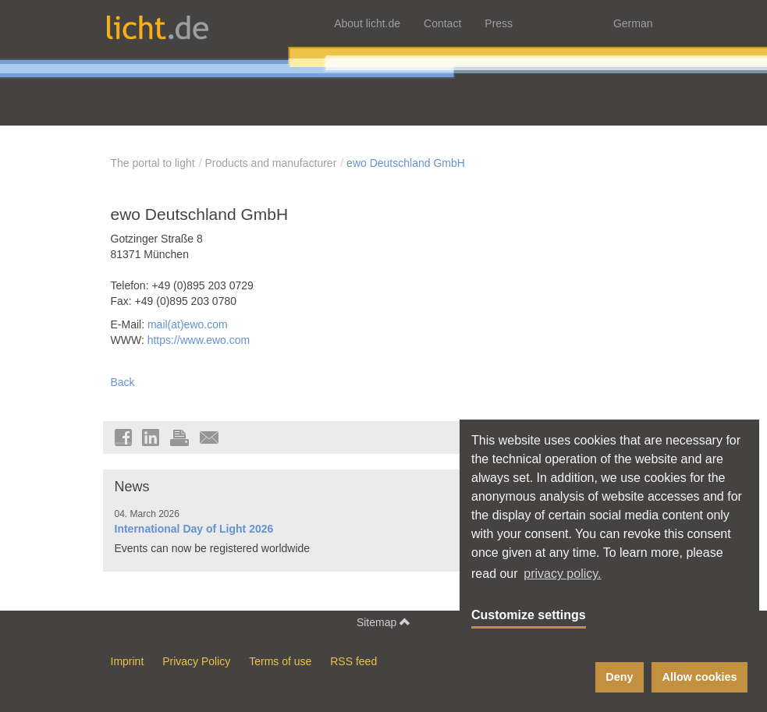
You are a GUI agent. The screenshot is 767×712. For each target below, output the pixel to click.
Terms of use (280, 661)
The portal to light (153, 163)
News (132, 486)
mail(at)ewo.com (187, 324)
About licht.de (367, 23)
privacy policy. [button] (562, 573)
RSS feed (353, 661)
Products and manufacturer (270, 163)
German (633, 23)
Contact (442, 23)
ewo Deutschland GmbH (405, 163)
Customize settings (528, 615)
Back (123, 382)
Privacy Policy (196, 661)
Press (499, 23)
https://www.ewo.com (198, 340)
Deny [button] (619, 677)
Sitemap (383, 622)
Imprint (127, 661)
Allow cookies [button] (699, 677)
